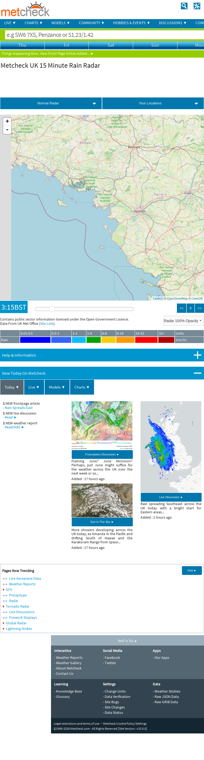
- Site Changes (114, 707)
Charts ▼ (82, 387)
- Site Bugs (111, 701)
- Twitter (109, 662)
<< (182, 308)
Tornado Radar (17, 606)
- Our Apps (161, 657)
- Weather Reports (68, 657)
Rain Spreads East (19, 407)
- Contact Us (63, 673)
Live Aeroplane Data (25, 578)
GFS (9, 589)
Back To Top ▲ (127, 641)
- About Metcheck (68, 668)
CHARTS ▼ (34, 22)
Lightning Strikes (19, 628)
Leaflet (157, 298)
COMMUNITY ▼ (92, 22)
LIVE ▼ (10, 22)
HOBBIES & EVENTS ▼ (131, 22)
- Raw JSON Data (166, 696)
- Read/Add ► (14, 427)
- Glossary (62, 696)
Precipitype (18, 595)
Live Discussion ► (171, 497)
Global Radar (16, 623)
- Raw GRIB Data (165, 701)
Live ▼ (34, 387)
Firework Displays (23, 617)
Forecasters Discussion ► (102, 454)
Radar (13, 600)
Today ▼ (12, 387)
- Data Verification (116, 696)
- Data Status (113, 712)
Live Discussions (22, 611)
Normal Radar (48, 103)
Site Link (46, 323)
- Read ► (10, 417)
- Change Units (114, 691)
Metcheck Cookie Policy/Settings (125, 723)
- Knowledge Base (68, 691)
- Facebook (111, 657)
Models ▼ (57, 387)
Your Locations (150, 103)
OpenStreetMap (177, 298)
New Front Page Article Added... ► (67, 53)
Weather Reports (22, 584)
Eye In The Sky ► (102, 521)
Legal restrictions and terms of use (76, 723)
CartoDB (197, 298)
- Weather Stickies (166, 691)
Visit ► (192, 570)
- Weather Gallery (68, 662)
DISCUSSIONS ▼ (173, 22)
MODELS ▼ (61, 22)
